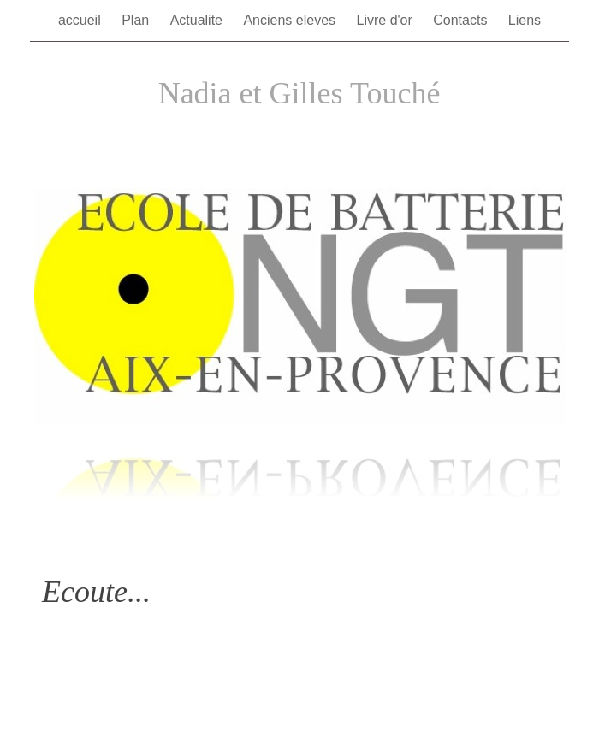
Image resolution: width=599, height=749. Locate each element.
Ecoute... (96, 592)
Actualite (198, 20)
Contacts (462, 20)
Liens (524, 20)
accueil (81, 20)
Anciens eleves (291, 20)
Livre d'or (387, 20)
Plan (137, 20)
